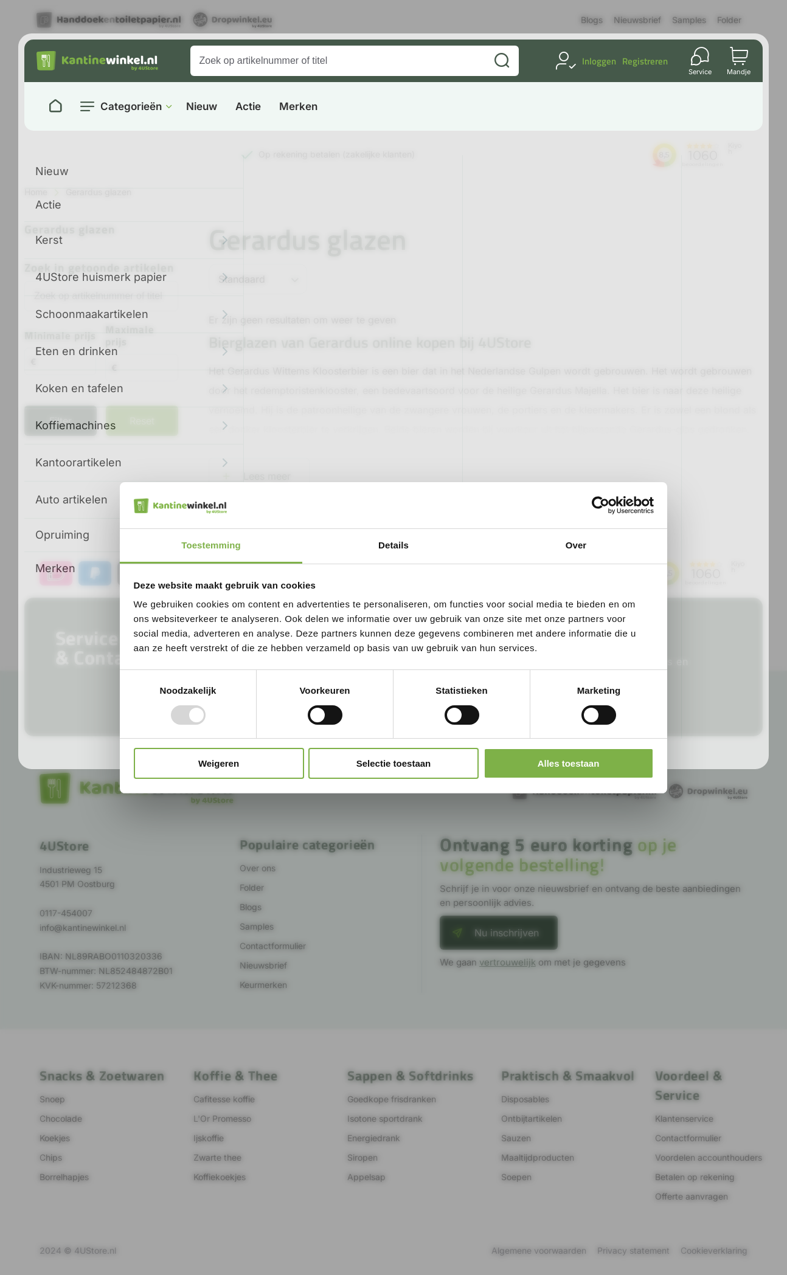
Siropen (362, 1157)
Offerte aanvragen (691, 1196)
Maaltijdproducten (537, 1157)
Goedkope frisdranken (391, 1099)
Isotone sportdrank (385, 1118)
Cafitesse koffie (224, 1099)
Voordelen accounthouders (708, 1157)
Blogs (592, 20)
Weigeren (218, 763)
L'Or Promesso (222, 1118)
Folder (729, 20)
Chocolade (61, 1118)
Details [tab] (393, 545)
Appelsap (366, 1177)
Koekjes (55, 1138)
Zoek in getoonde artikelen (99, 268)
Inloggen (599, 61)
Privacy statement (633, 1250)
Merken (298, 107)
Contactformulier (273, 946)
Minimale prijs (60, 337)
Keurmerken (263, 985)
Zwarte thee (217, 1157)
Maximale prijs (129, 336)
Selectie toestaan (393, 763)
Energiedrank (373, 1138)
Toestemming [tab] (211, 545)
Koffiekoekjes (219, 1177)
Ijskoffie (208, 1138)
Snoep (52, 1099)
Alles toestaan (569, 763)
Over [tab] (576, 545)
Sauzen (516, 1138)
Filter (60, 421)
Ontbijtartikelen (531, 1118)
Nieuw (201, 107)
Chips (51, 1157)
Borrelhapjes (64, 1177)
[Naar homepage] (55, 106)
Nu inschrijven (506, 933)
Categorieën (131, 106)
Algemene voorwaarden (538, 1250)
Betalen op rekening (695, 1177)
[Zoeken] (502, 61)
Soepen (516, 1177)
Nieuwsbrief (637, 20)
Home (35, 192)
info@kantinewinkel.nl (83, 927)
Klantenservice (684, 1118)
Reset (142, 421)
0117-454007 (66, 913)
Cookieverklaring (714, 1250)
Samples (689, 20)
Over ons (258, 868)
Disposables (525, 1099)
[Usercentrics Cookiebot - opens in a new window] (600, 505)
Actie (248, 107)
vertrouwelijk (507, 962)
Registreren (645, 61)
